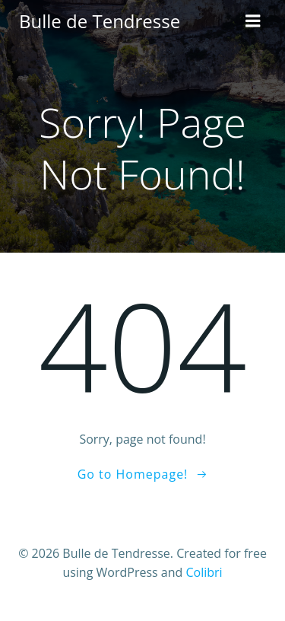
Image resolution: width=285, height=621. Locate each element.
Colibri (203, 572)
